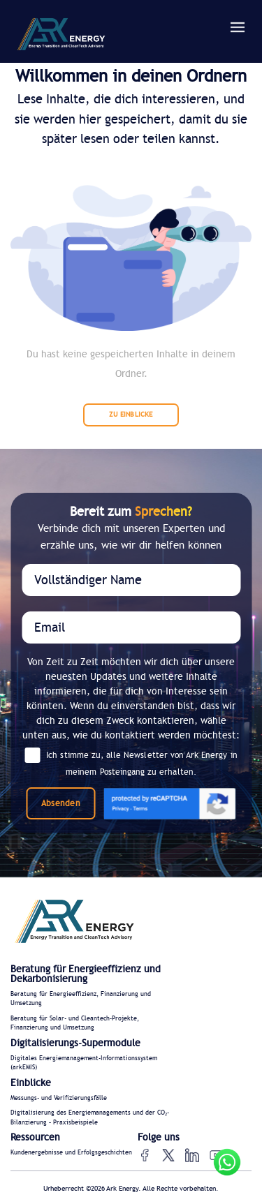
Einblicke (30, 1083)
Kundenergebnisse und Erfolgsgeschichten (71, 1153)
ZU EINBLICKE (130, 414)
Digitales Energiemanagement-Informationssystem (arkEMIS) (83, 1063)
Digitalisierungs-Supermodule (75, 1043)
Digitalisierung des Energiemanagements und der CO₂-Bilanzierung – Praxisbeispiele (89, 1118)
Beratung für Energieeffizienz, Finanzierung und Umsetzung (80, 999)
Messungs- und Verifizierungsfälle (58, 1098)
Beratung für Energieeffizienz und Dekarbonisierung (85, 974)
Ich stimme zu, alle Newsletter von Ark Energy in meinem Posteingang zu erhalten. (130, 763)
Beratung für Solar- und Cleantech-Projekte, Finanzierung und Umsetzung (74, 1023)
